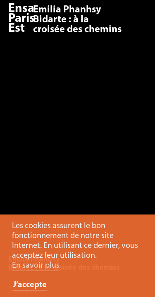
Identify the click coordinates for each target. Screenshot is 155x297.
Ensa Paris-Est (23, 18)
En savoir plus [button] (36, 266)
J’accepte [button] (30, 285)
